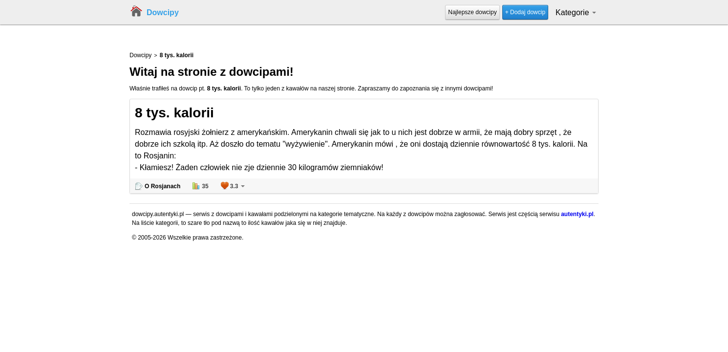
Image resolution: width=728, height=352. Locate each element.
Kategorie (576, 12)
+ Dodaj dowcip (525, 12)
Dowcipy (163, 12)
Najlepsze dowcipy (472, 12)
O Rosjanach (162, 186)
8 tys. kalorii (174, 112)
